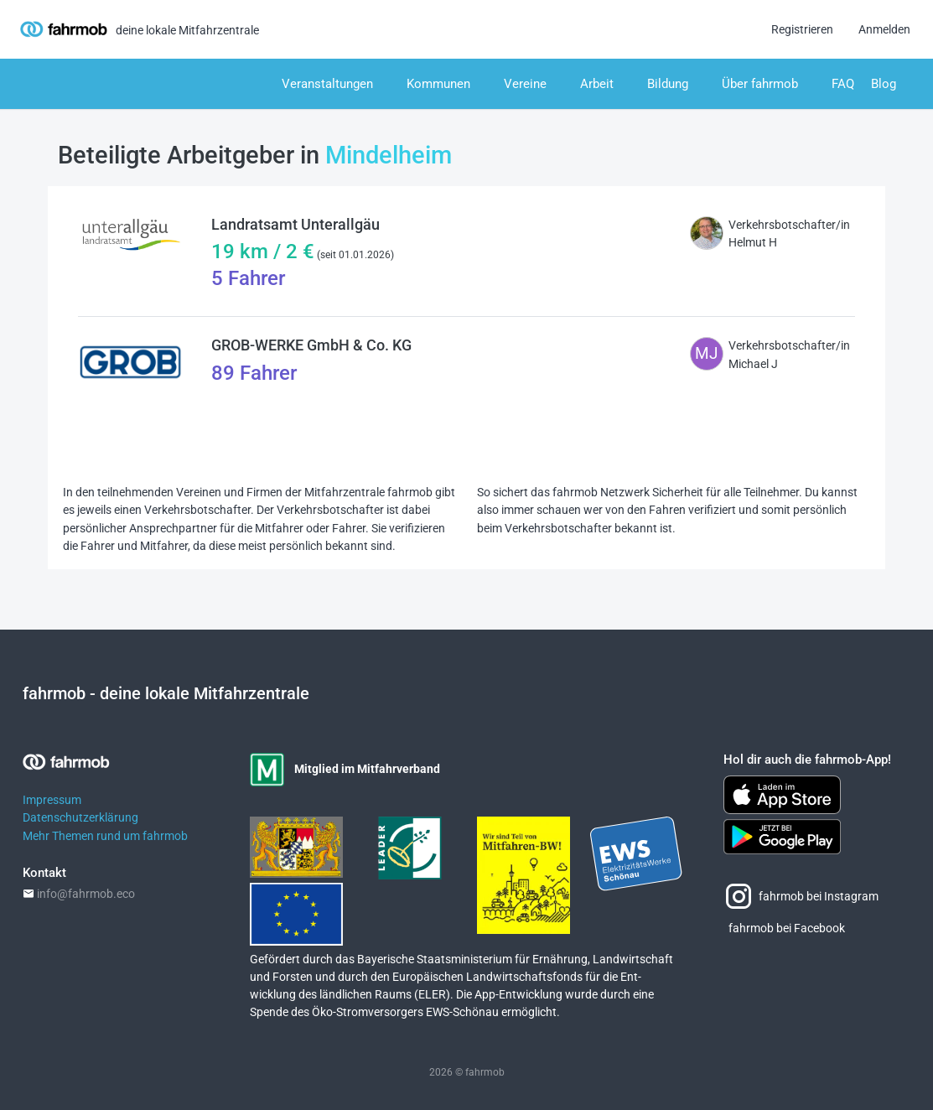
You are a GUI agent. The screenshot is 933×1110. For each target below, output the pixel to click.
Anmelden (884, 29)
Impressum (52, 800)
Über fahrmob (760, 83)
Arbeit (597, 83)
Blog (883, 83)
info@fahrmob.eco (86, 894)
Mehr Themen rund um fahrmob (105, 836)
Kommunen (438, 83)
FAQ (843, 83)
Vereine (525, 83)
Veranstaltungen (327, 83)
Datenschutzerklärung (80, 818)
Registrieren (802, 29)
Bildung (667, 83)
